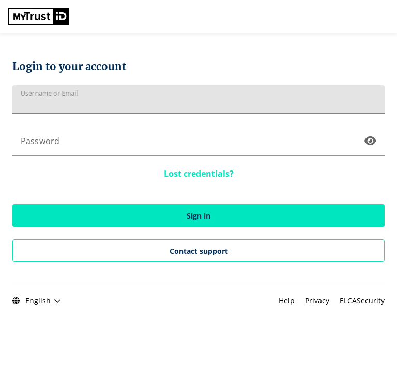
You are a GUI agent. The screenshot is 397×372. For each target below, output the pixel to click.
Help (288, 300)
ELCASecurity (362, 300)
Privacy (318, 300)
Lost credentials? (199, 173)
